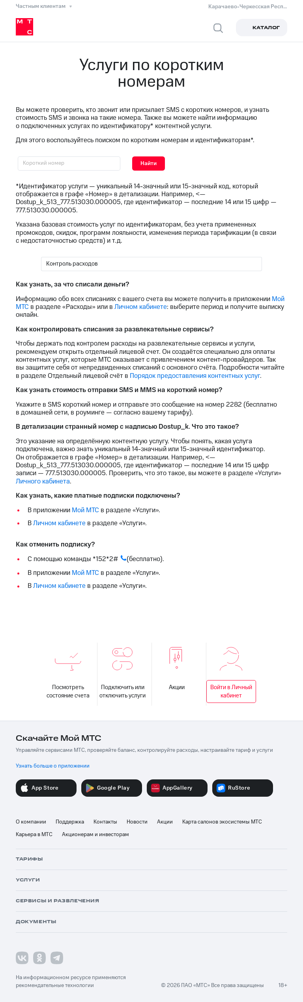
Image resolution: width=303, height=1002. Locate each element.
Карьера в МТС (34, 834)
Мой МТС (85, 510)
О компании (31, 822)
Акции (177, 669)
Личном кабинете (140, 307)
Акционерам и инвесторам (95, 834)
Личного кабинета (43, 481)
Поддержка (70, 822)
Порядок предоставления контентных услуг (195, 376)
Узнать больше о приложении (53, 766)
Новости (137, 822)
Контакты (105, 822)
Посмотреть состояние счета (68, 673)
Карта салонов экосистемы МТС (222, 822)
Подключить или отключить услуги (122, 673)
